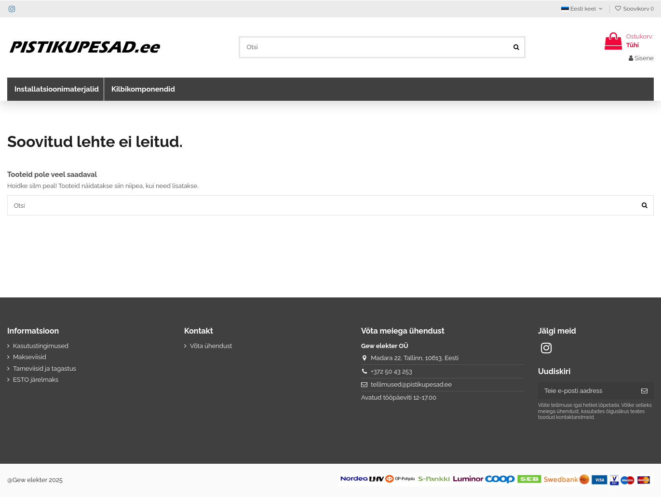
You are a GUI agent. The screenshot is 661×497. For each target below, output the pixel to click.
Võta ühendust (211, 346)
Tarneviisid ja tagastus (44, 368)
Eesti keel (583, 8)
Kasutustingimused (40, 346)
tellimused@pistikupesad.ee (411, 385)
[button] (55, 89)
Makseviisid (29, 357)
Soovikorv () (634, 8)
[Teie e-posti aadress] (586, 391)
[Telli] (644, 391)
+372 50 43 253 (391, 371)
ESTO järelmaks (35, 380)
